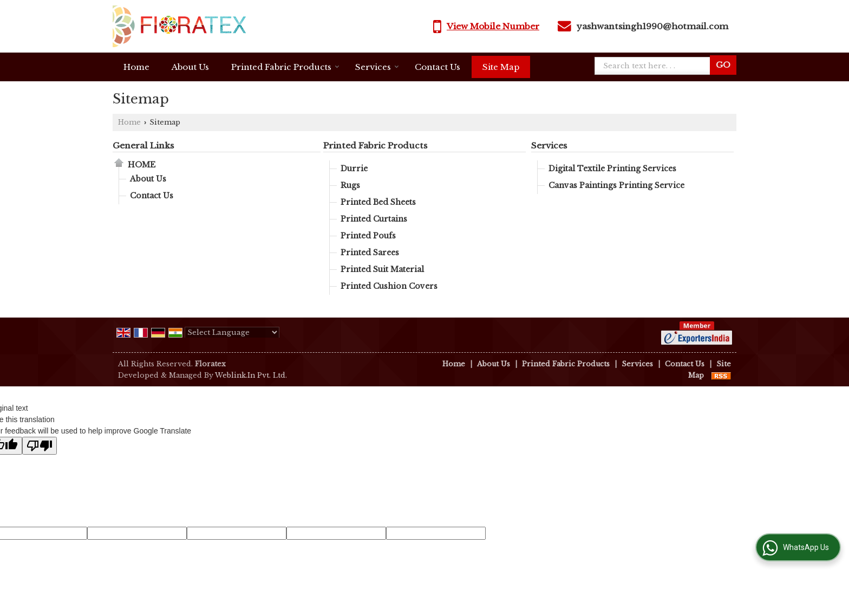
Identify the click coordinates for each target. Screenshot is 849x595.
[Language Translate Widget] (232, 332)
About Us (190, 67)
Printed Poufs (368, 236)
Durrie (354, 168)
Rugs (350, 185)
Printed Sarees (370, 252)
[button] (493, 26)
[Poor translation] (39, 446)
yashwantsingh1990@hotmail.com (652, 26)
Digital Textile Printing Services (612, 168)
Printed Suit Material (382, 269)
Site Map (500, 67)
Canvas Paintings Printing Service (616, 185)
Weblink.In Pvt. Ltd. (251, 375)
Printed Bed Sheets (378, 202)
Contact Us (437, 67)
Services (377, 67)
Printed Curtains (374, 219)
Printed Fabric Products (285, 67)
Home (136, 67)
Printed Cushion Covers (389, 286)
